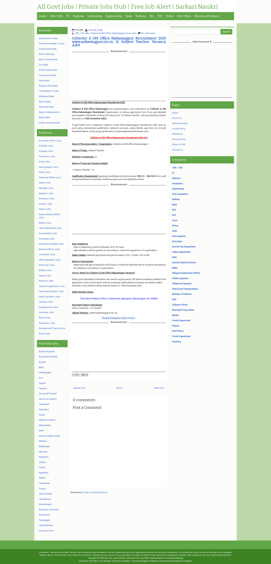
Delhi (41, 430)
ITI (67, 16)
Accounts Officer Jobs (50, 140)
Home (42, 16)
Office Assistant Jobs (49, 259)
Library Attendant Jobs (50, 228)
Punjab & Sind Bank (48, 85)
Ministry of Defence (206, 16)
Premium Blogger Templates (145, 561)
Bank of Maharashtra (49, 112)
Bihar (41, 367)
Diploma (78, 16)
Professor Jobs (46, 198)
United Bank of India (49, 91)
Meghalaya (44, 446)
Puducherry (44, 514)
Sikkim (42, 478)
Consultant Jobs (47, 254)
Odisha (42, 462)
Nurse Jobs (44, 172)
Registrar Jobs (46, 193)
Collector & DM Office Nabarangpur (107, 33)
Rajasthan (44, 472)
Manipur (43, 441)
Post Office (184, 16)
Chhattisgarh (45, 372)
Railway (141, 16)
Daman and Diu (46, 530)
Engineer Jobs (46, 151)
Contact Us (177, 149)
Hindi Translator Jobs (49, 296)
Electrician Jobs (47, 265)
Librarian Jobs (46, 302)
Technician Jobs (47, 156)
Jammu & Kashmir (48, 399)
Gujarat (42, 383)
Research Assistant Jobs (51, 244)
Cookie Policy (178, 128)
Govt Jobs (131, 33)
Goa (41, 378)
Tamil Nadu (44, 483)
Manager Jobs (46, 188)
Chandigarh (44, 520)
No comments (148, 33)
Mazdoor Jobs (46, 280)
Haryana (43, 388)
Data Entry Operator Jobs (51, 291)
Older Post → (160, 388)
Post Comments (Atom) (96, 492)
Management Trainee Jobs (52, 328)
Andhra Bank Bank (48, 70)
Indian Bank (44, 117)
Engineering (114, 16)
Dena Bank (44, 80)
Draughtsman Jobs (48, 307)
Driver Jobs (44, 161)
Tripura (42, 488)
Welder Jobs (45, 270)
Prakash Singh (95, 30)
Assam (42, 362)
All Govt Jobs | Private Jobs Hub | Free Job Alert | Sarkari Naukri (127, 6)
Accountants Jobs (48, 233)
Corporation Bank (47, 75)
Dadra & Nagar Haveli (49, 436)
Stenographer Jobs (48, 167)
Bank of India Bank (48, 59)
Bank (128, 16)
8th (87, 33)
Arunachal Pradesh (48, 356)
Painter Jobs (45, 275)
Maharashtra (45, 425)
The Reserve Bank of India (51, 43)
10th (77, 33)
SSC (151, 16)
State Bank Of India (48, 38)
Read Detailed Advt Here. (119, 318)
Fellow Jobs (45, 209)
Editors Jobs (45, 223)
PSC (160, 16)
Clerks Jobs (45, 182)
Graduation (94, 16)
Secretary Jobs (46, 312)
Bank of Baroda (46, 54)
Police (170, 16)
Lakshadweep (46, 525)
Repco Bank (45, 101)
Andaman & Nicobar (49, 509)
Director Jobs (45, 204)
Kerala (42, 414)
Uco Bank (43, 64)
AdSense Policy (180, 123)
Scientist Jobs (46, 145)
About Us (176, 118)
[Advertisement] (202, 70)
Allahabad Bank (46, 96)
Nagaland (43, 457)
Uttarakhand (45, 499)
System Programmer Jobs (52, 286)
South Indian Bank (48, 49)
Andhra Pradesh (47, 351)
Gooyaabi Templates (182, 561)
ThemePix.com (95, 561)
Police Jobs (44, 317)
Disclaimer (177, 134)
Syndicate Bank (46, 107)
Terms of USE (178, 144)
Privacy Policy (178, 139)
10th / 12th (56, 16)
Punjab (42, 467)
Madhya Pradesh (47, 420)
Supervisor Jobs (47, 323)
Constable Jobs (47, 238)
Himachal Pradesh (48, 393)
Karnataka (44, 409)
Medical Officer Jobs (49, 249)
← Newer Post (78, 388)
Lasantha (125, 561)
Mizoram (43, 451)
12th (82, 33)
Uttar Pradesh (45, 493)
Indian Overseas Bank (49, 122)
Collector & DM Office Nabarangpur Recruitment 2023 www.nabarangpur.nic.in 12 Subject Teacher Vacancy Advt (119, 41)
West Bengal (45, 504)
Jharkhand (44, 404)
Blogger (179, 558)
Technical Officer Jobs (50, 177)
